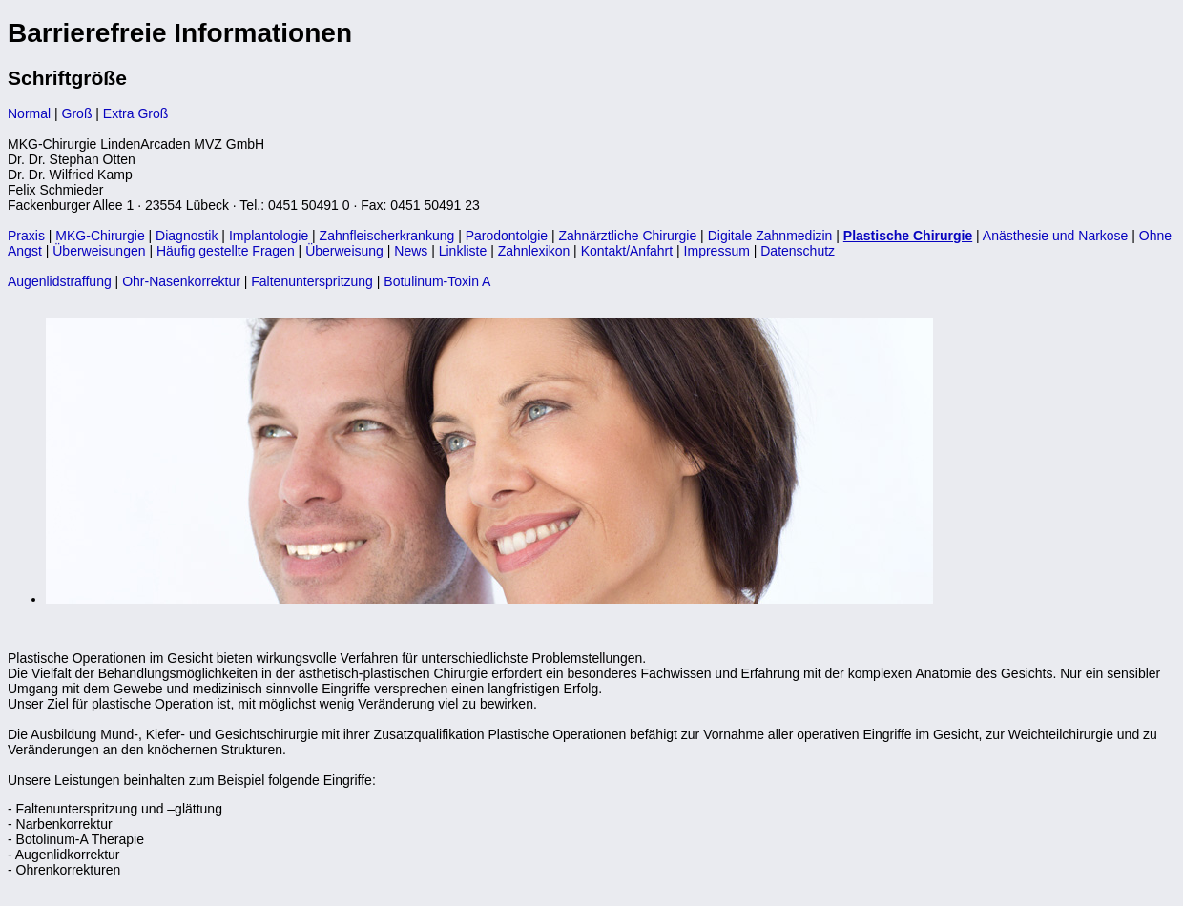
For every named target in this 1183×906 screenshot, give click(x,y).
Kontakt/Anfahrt (627, 250)
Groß (77, 113)
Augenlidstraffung (60, 281)
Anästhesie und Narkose (1056, 235)
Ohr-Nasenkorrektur (181, 281)
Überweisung (344, 250)
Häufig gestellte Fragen (225, 250)
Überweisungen (98, 250)
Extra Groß (135, 113)
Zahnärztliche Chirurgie (628, 235)
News (410, 250)
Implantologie (268, 235)
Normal (29, 113)
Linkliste (463, 250)
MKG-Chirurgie (99, 235)
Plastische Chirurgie (907, 235)
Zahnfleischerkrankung (387, 235)
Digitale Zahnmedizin (770, 235)
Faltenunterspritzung (312, 281)
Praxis (26, 235)
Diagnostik (187, 235)
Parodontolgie (507, 235)
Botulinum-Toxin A (437, 281)
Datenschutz (797, 250)
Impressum (717, 250)
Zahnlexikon (534, 250)
